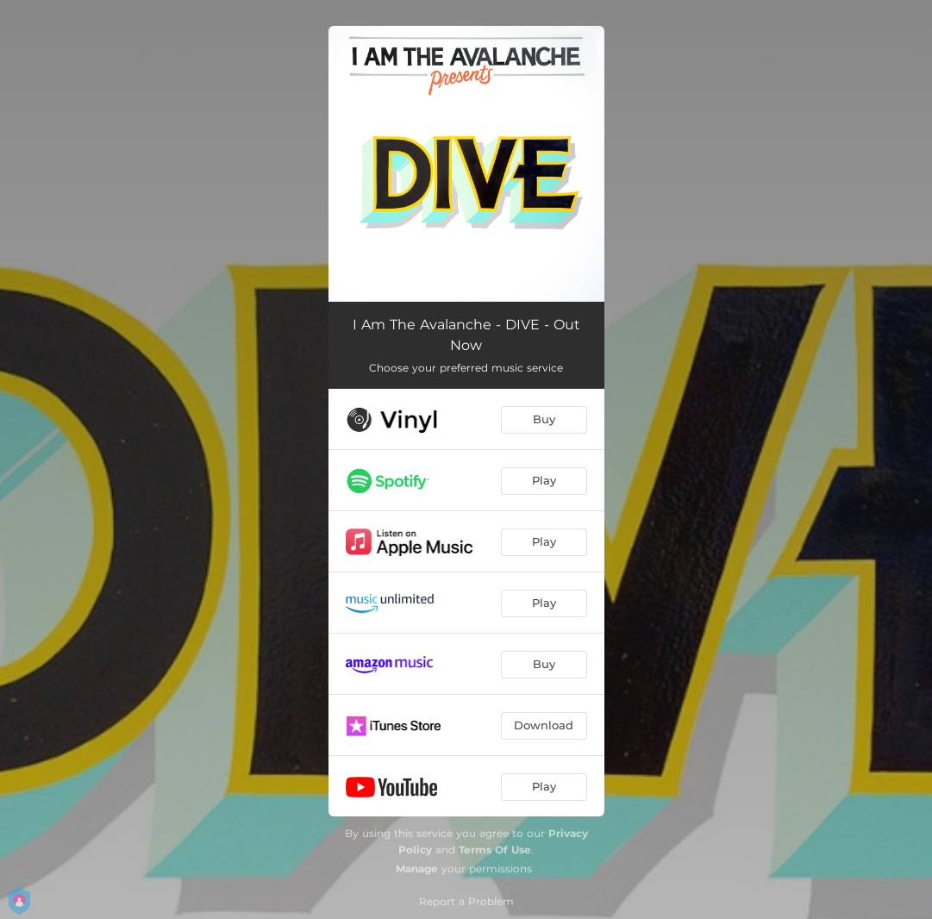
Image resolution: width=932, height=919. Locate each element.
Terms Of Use (495, 849)
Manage (417, 868)
